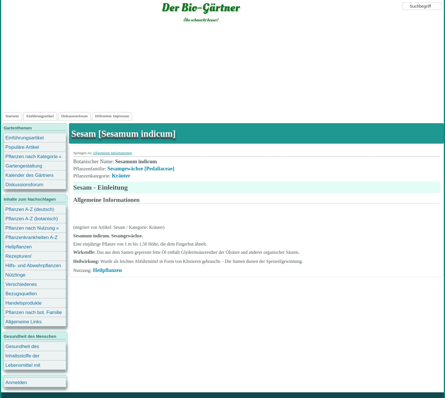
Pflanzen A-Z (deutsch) (29, 209)
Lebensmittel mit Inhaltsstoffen (22, 366)
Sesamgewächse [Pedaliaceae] (140, 168)
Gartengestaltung (23, 166)
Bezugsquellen (21, 293)
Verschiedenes (21, 284)
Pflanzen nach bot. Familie (33, 312)
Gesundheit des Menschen (22, 347)
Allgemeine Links (23, 321)
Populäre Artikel (22, 147)
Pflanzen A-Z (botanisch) (31, 218)
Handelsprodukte (23, 303)
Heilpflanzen (107, 270)
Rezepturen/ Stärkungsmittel (21, 257)
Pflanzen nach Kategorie (31, 156)
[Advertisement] (222, 68)
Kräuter (121, 176)
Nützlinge (15, 275)
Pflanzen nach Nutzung (30, 228)
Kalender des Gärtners (29, 175)
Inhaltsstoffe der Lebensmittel (22, 356)
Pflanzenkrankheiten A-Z (31, 237)
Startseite (12, 116)
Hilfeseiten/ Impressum (112, 116)
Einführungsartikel (40, 116)
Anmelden (16, 382)
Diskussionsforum (74, 116)
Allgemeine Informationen (112, 153)
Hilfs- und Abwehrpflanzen (33, 265)
